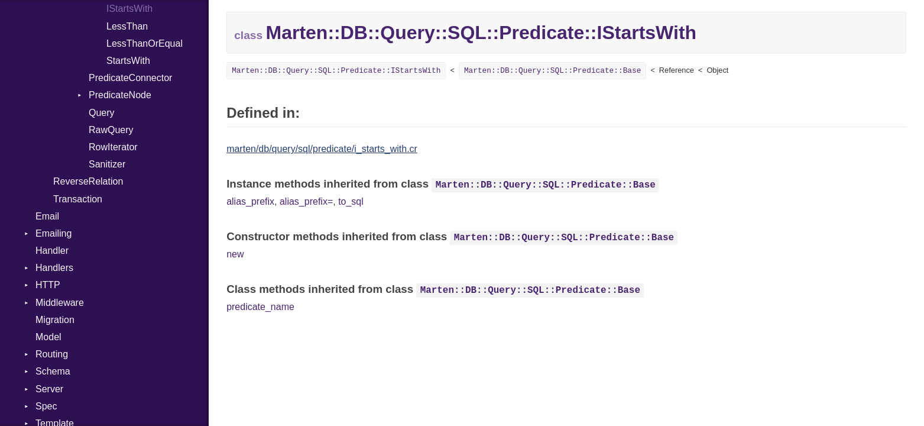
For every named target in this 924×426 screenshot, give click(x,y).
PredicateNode (120, 95)
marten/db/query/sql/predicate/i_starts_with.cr (321, 149)
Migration (54, 320)
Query (102, 113)
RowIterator (113, 147)
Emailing (53, 233)
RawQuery (111, 130)
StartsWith (128, 61)
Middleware (59, 303)
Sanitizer (107, 164)
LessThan (127, 26)
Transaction (77, 199)
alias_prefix (250, 201)
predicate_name (260, 307)
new (235, 254)
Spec (46, 406)
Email (47, 216)
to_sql (351, 201)
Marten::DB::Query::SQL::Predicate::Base (552, 70)
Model (48, 337)
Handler (52, 251)
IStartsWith (129, 9)
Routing (51, 354)
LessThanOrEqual (144, 43)
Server (49, 389)
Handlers (54, 268)
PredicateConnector (130, 78)
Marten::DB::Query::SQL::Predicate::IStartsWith (336, 70)
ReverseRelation (88, 181)
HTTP (47, 285)
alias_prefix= (306, 201)
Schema (52, 371)
